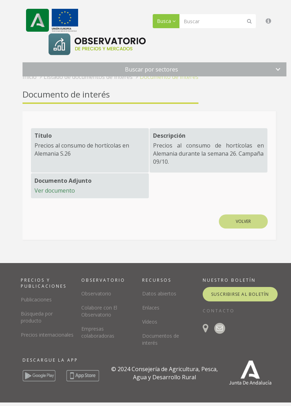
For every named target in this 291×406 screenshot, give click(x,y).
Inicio (30, 77)
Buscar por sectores (151, 69)
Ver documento (54, 190)
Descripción (169, 135)
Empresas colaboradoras (97, 332)
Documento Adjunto (62, 181)
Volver (243, 221)
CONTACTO (219, 311)
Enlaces (150, 307)
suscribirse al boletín (240, 294)
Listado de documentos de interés (88, 77)
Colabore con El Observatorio (99, 311)
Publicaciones (36, 299)
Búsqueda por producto (37, 317)
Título (43, 135)
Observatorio (96, 293)
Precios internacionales (47, 334)
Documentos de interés (160, 339)
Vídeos (149, 321)
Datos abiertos (159, 293)
